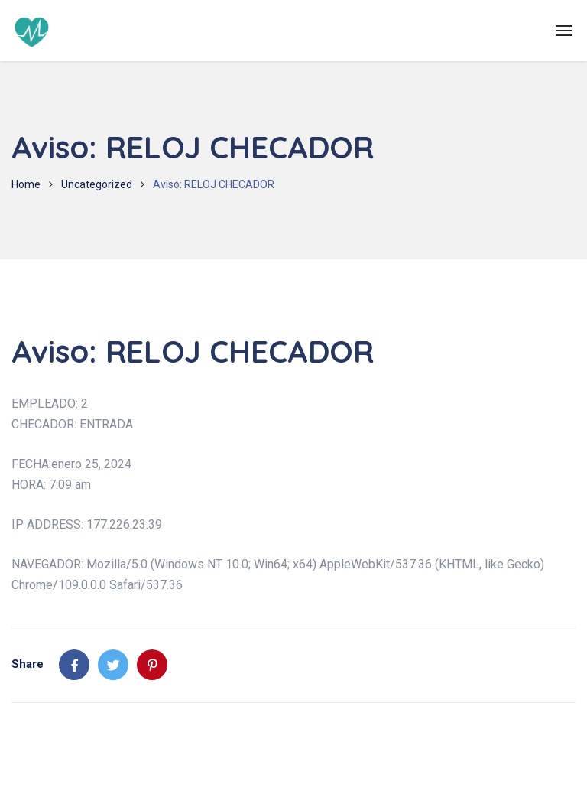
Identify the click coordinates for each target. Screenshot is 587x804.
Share (27, 664)
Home (26, 184)
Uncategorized (96, 184)
